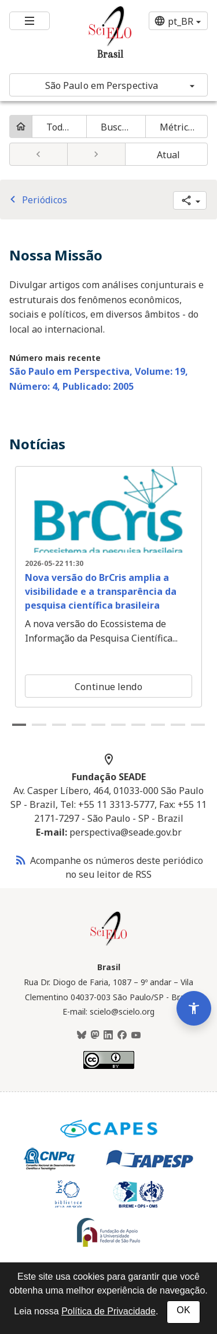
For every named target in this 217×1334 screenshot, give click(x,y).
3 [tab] (59, 725)
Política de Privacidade (108, 1311)
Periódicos (36, 199)
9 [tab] (178, 725)
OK (183, 1310)
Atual (169, 154)
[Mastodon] (95, 1035)
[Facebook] (122, 1035)
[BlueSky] (81, 1035)
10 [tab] (198, 725)
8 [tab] (158, 725)
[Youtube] (136, 1035)
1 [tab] (19, 725)
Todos (59, 127)
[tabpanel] (108, 586)
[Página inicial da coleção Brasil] (108, 944)
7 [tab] (138, 725)
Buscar (116, 127)
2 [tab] (39, 725)
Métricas (179, 127)
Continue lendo (108, 686)
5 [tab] (98, 725)
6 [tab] (118, 725)
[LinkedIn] (108, 1035)
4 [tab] (79, 725)
